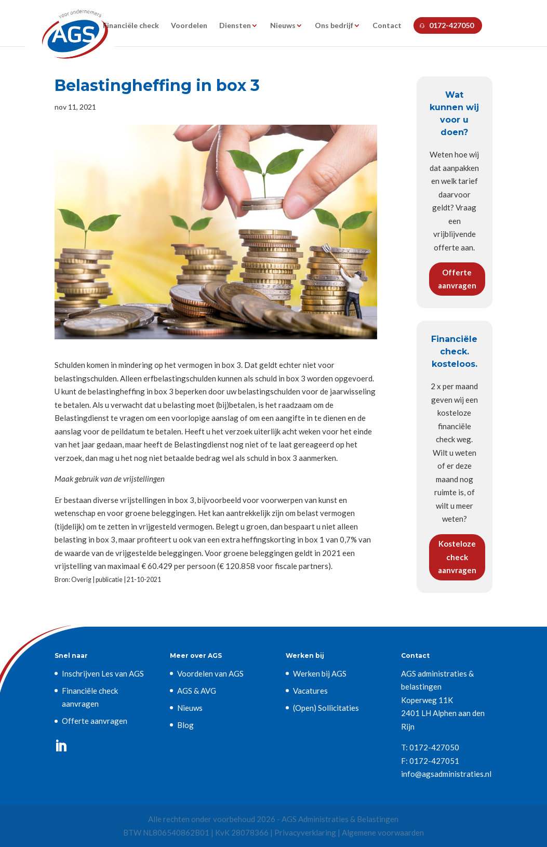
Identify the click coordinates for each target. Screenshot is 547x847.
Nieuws (283, 26)
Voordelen (189, 26)
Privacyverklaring (305, 832)
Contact (387, 26)
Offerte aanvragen (457, 279)
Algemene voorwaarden (383, 832)
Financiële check (131, 26)
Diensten (235, 26)
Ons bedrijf (334, 26)
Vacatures (310, 690)
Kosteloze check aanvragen (457, 557)
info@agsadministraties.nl (446, 773)
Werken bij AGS (319, 673)
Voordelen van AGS (210, 673)
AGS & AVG (196, 690)
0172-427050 (451, 25)
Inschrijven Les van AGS (103, 673)
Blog (185, 725)
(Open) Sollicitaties (326, 707)
